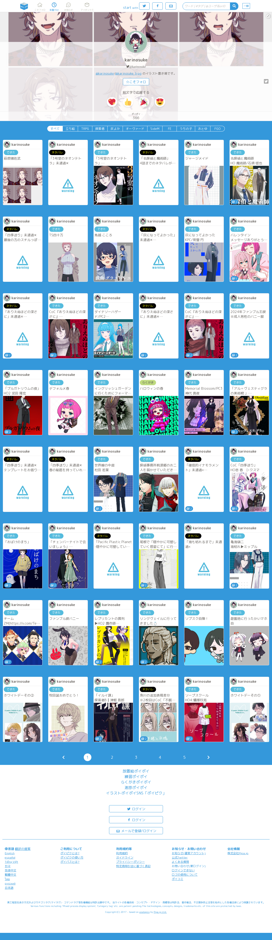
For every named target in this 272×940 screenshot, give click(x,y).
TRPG (85, 128)
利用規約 (122, 853)
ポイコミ (177, 879)
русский (10, 883)
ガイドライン (124, 857)
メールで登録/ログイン (136, 831)
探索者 (100, 128)
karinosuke (136, 60)
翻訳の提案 (23, 849)
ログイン (136, 809)
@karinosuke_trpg (128, 73)
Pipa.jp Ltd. (160, 912)
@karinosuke (137, 66)
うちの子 (186, 128)
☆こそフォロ (136, 82)
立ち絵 (70, 128)
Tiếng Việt (11, 862)
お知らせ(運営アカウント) (189, 853)
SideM (154, 128)
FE (169, 128)
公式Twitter (180, 857)
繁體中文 (10, 875)
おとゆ (202, 128)
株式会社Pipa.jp (237, 853)
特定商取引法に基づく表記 (133, 866)
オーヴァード (135, 128)
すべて (55, 128)
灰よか (115, 128)
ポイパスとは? (69, 862)
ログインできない (183, 870)
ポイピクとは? (69, 853)
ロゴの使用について (185, 875)
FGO (217, 128)
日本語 (9, 888)
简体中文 (10, 870)
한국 (7, 866)
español (10, 857)
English (10, 853)
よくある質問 (180, 862)
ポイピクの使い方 (71, 857)
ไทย (7, 879)
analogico (144, 912)
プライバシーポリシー (130, 862)
